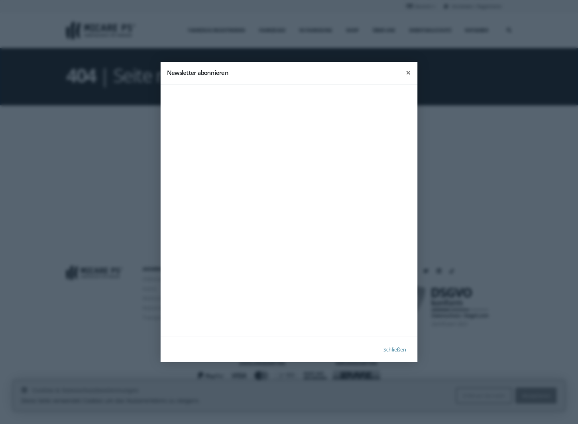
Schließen (394, 349)
